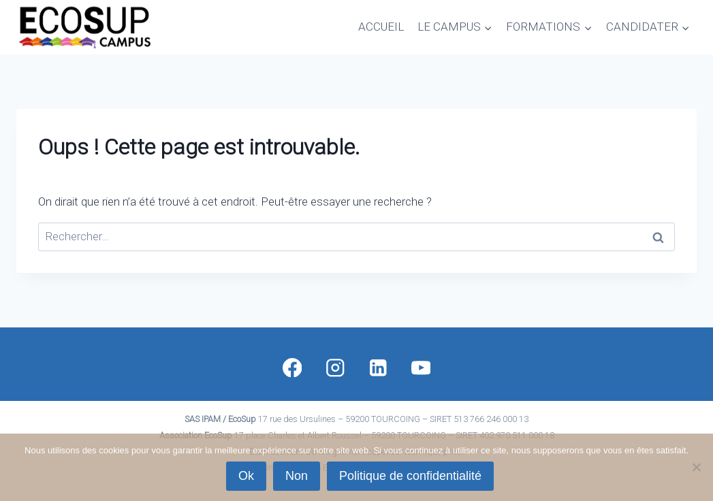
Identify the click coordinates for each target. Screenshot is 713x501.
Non (296, 476)
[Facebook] (291, 367)
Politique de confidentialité (410, 476)
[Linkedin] (377, 367)
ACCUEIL (381, 26)
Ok (246, 476)
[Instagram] (334, 367)
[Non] (696, 467)
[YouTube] (421, 367)
